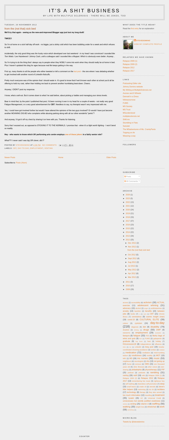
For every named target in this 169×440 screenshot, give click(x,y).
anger (146, 308)
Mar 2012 (132, 277)
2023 (128, 198)
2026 (128, 195)
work (162, 406)
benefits (148, 311)
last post (77, 71)
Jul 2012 (132, 266)
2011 (128, 282)
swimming (142, 389)
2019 (128, 213)
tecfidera (160, 389)
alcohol (138, 308)
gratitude (126, 341)
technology (131, 392)
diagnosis (134, 327)
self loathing (129, 384)
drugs (146, 329)
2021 (128, 206)
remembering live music (141, 381)
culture (125, 323)
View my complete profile (148, 44)
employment (36, 148)
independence (145, 344)
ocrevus (138, 364)
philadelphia (137, 370)
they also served (155, 392)
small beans (131, 387)
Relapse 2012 (128, 68)
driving (136, 330)
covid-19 (131, 320)
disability (155, 327)
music (157, 358)
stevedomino (143, 40)
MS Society (127, 106)
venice (125, 404)
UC (141, 398)
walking (126, 406)
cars (144, 314)
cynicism (138, 323)
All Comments (131, 181)
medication (130, 352)
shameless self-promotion (147, 384)
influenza (158, 344)
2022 (128, 202)
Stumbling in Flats (130, 123)
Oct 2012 (132, 255)
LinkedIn (138, 347)
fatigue (136, 335)
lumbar (153, 350)
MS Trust (126, 110)
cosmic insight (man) (155, 317)
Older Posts (111, 157)
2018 (128, 217)
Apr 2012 (132, 273)
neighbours (127, 361)
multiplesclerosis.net (131, 116)
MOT (158, 355)
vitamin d (144, 404)
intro (124, 347)
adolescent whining (147, 305)
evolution (158, 333)
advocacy (127, 308)
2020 (128, 210)
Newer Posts (9, 157)
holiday (158, 341)
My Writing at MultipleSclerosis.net (137, 90)
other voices (152, 367)
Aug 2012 (132, 262)
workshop (130, 410)
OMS (147, 364)
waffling (156, 404)
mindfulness (137, 355)
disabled (126, 330)
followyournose (129, 100)
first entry (135, 29)
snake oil (142, 387)
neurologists (138, 361)
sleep (162, 384)
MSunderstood (129, 113)
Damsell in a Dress (131, 96)
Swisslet (126, 126)
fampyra (126, 336)
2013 (128, 236)
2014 (128, 232)
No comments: (50, 145)
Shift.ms (126, 119)
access (125, 302)
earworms (126, 333)
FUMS (125, 103)
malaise (162, 350)
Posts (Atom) (21, 163)
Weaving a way (129, 136)
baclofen (137, 311)
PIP (163, 370)
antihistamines (156, 308)
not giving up (159, 361)
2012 (128, 240)
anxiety (126, 311)
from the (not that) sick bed (20, 28)
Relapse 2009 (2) (130, 64)
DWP (158, 330)
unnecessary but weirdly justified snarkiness (141, 401)
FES (147, 336)
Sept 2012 (132, 258)
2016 (128, 225)
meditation (146, 353)
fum (140, 338)
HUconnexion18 (129, 344)
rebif (135, 375)
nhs (147, 361)
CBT (15, 148)
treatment (160, 395)
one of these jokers (73, 134)
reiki (143, 375)
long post (149, 347)
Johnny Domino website (133, 87)
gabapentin (157, 338)
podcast (131, 373)
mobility (149, 355)
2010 (128, 286)
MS (130, 358)
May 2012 (132, 270)
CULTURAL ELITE (149, 319)
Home (60, 157)
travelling (148, 395)
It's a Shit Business (84, 10)
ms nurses (142, 358)
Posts (127, 177)
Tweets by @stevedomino (133, 422)
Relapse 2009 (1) (130, 61)
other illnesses (138, 367)
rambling (154, 372)
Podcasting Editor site (132, 83)
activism (148, 302)
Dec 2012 (132, 243)
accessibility (135, 302)
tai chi (151, 389)
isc (130, 347)
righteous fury (159, 381)
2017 (128, 221)
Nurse (129, 364)
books (133, 314)
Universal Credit (154, 398)
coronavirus (137, 317)
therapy (142, 392)
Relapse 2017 (128, 71)
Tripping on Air (129, 133)
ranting (126, 375)
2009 (128, 289)
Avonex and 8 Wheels (132, 93)
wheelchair (151, 407)
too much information (132, 395)
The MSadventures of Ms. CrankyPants (139, 129)
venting (48, 148)
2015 (128, 228)
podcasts (141, 373)
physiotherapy (151, 370)
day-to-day (23, 148)
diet (144, 327)
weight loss (140, 407)
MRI (124, 358)
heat (149, 341)
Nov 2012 (132, 247)
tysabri (131, 398)
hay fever (139, 341)
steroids (152, 387)
